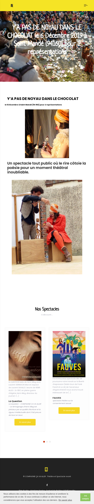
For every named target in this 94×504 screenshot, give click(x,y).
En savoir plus (25, 422)
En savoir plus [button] (65, 500)
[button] (44, 442)
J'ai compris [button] (85, 497)
